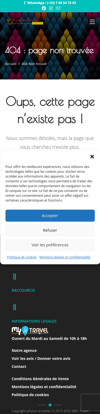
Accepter (50, 215)
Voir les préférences (50, 244)
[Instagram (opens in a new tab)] (50, 8)
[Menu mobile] (92, 21)
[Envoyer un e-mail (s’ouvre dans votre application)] (57, 8)
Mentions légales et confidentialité (64, 257)
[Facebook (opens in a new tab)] (43, 8)
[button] (92, 156)
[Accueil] (11, 63)
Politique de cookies (22, 257)
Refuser (50, 230)
